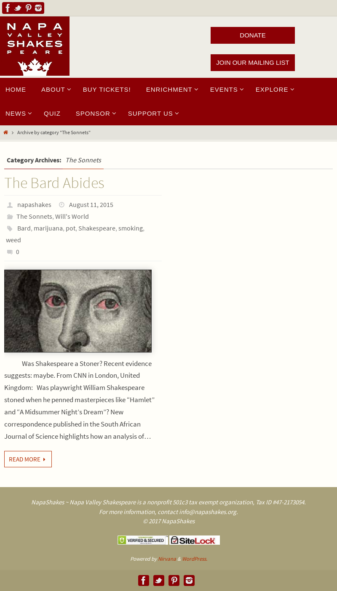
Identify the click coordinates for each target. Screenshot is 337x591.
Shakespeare (96, 228)
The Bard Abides (54, 182)
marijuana (48, 228)
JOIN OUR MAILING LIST (252, 62)
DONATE (252, 35)
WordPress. (194, 558)
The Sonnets (34, 216)
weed (13, 240)
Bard (24, 228)
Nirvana (167, 558)
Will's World (72, 216)
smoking (130, 228)
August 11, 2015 (91, 204)
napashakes (34, 204)
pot (70, 228)
